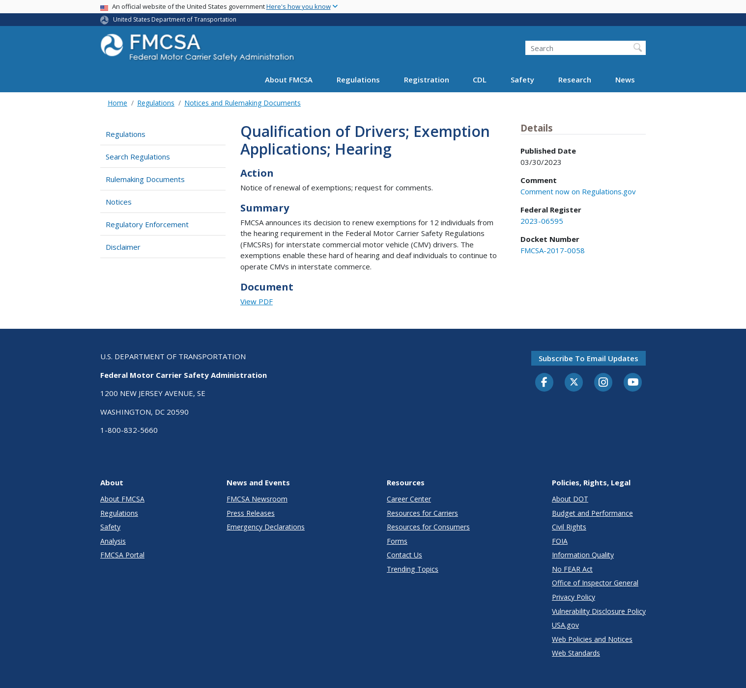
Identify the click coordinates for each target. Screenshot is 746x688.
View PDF (256, 301)
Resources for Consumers (428, 526)
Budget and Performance (592, 513)
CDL (480, 79)
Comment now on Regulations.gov (578, 191)
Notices (119, 202)
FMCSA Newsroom (257, 498)
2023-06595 (541, 221)
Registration (426, 79)
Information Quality (583, 554)
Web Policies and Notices (592, 639)
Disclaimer (123, 247)
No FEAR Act (572, 569)
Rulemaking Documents (145, 179)
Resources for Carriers (422, 513)
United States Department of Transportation (174, 19)
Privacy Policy (573, 597)
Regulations (358, 79)
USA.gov (565, 625)
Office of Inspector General (595, 582)
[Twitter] (574, 382)
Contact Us (404, 554)
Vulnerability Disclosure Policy (599, 611)
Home (117, 102)
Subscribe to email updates (588, 358)
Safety (522, 79)
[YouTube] (633, 383)
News (625, 79)
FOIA (560, 541)
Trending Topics (412, 569)
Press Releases (251, 513)
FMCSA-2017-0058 (552, 250)
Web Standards (576, 653)
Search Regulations (138, 156)
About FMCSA (289, 79)
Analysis (113, 541)
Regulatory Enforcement (147, 224)
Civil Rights (569, 526)
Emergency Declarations (266, 526)
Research (574, 79)
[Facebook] (544, 383)
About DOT (570, 498)
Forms (397, 541)
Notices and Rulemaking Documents (242, 102)
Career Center (409, 498)
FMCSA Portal (122, 554)
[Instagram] (603, 383)
